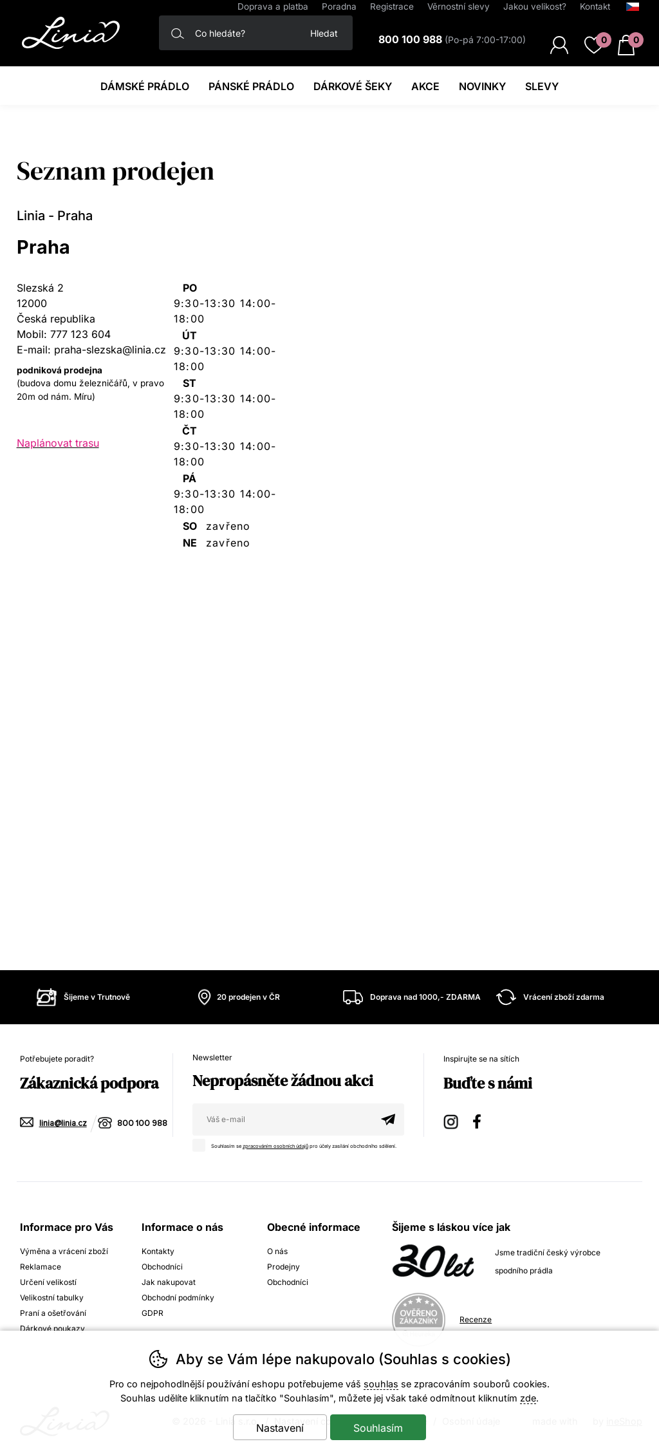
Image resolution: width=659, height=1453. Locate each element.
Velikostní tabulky (52, 1297)
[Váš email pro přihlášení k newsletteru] (282, 1119)
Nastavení (280, 1427)
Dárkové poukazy (52, 1328)
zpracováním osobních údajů (275, 1146)
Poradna (339, 6)
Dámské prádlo (144, 86)
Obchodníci (162, 1266)
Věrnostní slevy (458, 6)
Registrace (392, 6)
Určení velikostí (48, 1282)
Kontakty (158, 1251)
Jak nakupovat (169, 1282)
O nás (277, 1251)
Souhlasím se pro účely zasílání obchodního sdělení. (297, 1144)
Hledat (324, 33)
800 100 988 (142, 1124)
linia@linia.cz (63, 1124)
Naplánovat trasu (58, 442)
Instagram (451, 1120)
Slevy (542, 86)
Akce (425, 86)
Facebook (481, 1120)
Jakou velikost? (534, 6)
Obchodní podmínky (178, 1297)
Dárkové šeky (352, 86)
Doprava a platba (272, 6)
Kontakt (595, 6)
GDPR (152, 1313)
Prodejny (283, 1266)
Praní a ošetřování (53, 1313)
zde (528, 1397)
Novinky (482, 86)
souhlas (381, 1383)
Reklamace (40, 1266)
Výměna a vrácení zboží (64, 1251)
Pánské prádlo (251, 86)
